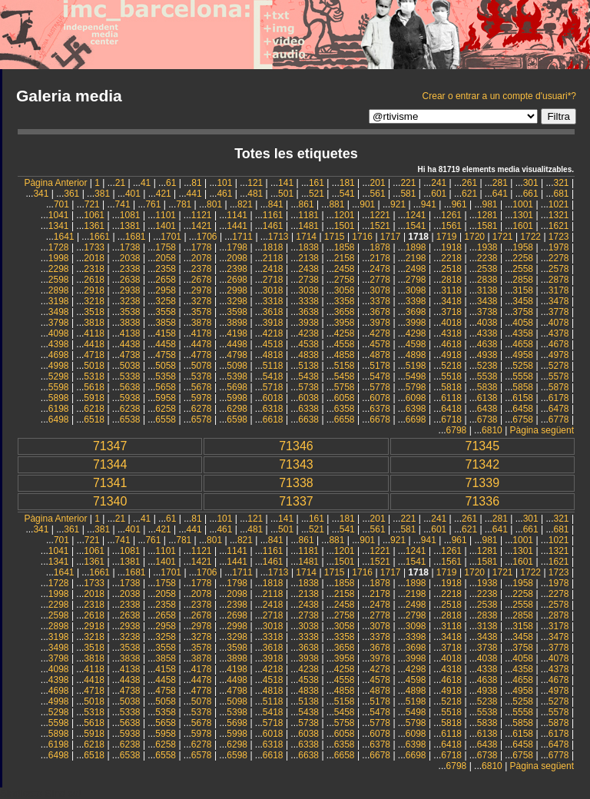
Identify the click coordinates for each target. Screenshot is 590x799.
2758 (344, 279)
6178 (559, 398)
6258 (165, 408)
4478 (201, 344)
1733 (94, 247)
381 (102, 193)
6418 (451, 408)
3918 (273, 322)
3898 (237, 322)
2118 (273, 258)
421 (163, 193)
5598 (58, 387)
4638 (487, 344)
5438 (308, 376)
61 (171, 182)
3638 (308, 312)
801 (214, 204)
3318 (273, 301)
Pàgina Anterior (55, 182)
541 (347, 193)
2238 (487, 258)
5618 (94, 387)
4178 (201, 333)
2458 (344, 269)
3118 (451, 290)
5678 (201, 387)
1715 (334, 236)
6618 (273, 419)
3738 (487, 312)
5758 (344, 387)
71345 (483, 446)
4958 (522, 355)
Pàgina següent (542, 430)
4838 (308, 355)
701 (61, 204)
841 (275, 204)
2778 (380, 279)
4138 (130, 333)
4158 (165, 333)
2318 (94, 269)
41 (146, 182)
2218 (451, 258)
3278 (201, 301)
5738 (308, 387)
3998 (416, 322)
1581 (487, 225)
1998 (58, 258)
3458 (522, 301)
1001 (522, 204)
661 (531, 193)
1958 (522, 247)
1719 (446, 236)
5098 (237, 365)
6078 (380, 398)
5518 (451, 376)
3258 (165, 301)
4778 (201, 355)
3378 (380, 301)
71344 (110, 464)
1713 (278, 236)
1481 (308, 225)
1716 (362, 236)
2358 (165, 269)
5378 (201, 376)
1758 (165, 247)
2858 (522, 279)
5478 (380, 376)
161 (316, 182)
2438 (308, 269)
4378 (559, 333)
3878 (201, 322)
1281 (487, 215)
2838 (487, 279)
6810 (492, 430)
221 (408, 182)
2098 (237, 258)
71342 (483, 464)
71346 (296, 446)
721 (92, 204)
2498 (416, 269)
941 (428, 204)
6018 (273, 398)
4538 (308, 344)
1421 (201, 225)
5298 (58, 376)
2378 (201, 269)
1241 (416, 215)
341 (40, 193)
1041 (58, 215)
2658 (165, 279)
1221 (380, 215)
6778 (559, 419)
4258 (344, 333)
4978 (559, 355)
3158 (522, 290)
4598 (416, 344)
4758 (165, 355)
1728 (58, 247)
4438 (130, 344)
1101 (165, 215)
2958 (165, 290)
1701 (171, 236)
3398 (416, 301)
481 (255, 193)
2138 (308, 258)
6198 (58, 408)
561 (378, 193)
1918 (451, 247)
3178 (559, 290)
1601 (522, 225)
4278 (380, 333)
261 (469, 182)
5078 (201, 365)
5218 (451, 365)
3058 (344, 290)
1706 (207, 236)
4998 (58, 365)
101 (224, 182)
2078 (201, 258)
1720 (474, 236)
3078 (380, 290)
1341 (58, 225)
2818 (451, 279)
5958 (165, 398)
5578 (559, 376)
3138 (487, 290)
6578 (201, 419)
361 (71, 193)
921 (398, 204)
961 (459, 204)
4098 (58, 333)
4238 (308, 333)
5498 (416, 376)
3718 (451, 312)
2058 (165, 258)
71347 (110, 446)
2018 (94, 258)
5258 (522, 365)
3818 (94, 322)
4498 (237, 344)
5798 (416, 387)
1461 (273, 225)
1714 (306, 236)
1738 (130, 247)
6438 (487, 408)
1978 (559, 247)
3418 (451, 301)
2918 (94, 290)
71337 (296, 501)
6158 (522, 398)
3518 (94, 312)
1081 (130, 215)
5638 (130, 387)
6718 (451, 419)
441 (194, 193)
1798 (237, 247)
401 (133, 193)
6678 (380, 419)
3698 (416, 312)
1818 (273, 247)
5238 (487, 365)
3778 (559, 312)
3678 (380, 312)
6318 (273, 408)
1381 (130, 225)
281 (500, 182)
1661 (99, 236)
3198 (58, 301)
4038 (487, 322)
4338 (487, 333)
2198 (416, 258)
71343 (296, 464)
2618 (94, 279)
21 (120, 182)
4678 (559, 344)
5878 (559, 387)
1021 (559, 204)
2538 (487, 269)
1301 (522, 215)
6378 (380, 408)
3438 (487, 301)
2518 (451, 269)
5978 (201, 398)
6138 (487, 398)
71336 (483, 501)
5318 (94, 376)
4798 (237, 355)
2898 (58, 290)
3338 (308, 301)
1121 (201, 215)
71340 (110, 501)
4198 (237, 333)
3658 (344, 312)
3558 (165, 312)
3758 (522, 312)
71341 (110, 482)
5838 (487, 387)
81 (196, 182)
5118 (273, 365)
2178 (380, 258)
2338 (130, 269)
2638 (130, 279)
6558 (165, 419)
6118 (451, 398)
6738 (487, 419)
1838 (308, 247)
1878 (380, 247)
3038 (308, 290)
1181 (308, 215)
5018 (94, 365)
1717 (390, 236)
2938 (130, 290)
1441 (237, 225)
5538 (487, 376)
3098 (416, 290)
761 (153, 204)
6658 (344, 419)
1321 (559, 215)
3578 (201, 312)
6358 (344, 408)
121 (255, 182)
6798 (456, 430)
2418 (273, 269)
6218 (94, 408)
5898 (58, 398)
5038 (130, 365)
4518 (273, 344)
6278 (201, 408)
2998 (237, 290)
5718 (273, 387)
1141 (237, 215)
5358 (165, 376)
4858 (344, 355)
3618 (273, 312)
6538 (130, 419)
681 (561, 193)
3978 (380, 322)
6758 (522, 419)
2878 (559, 279)
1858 (344, 247)
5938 (130, 398)
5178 (380, 365)
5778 (380, 387)
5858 (522, 387)
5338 (130, 376)
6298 (237, 408)
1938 (487, 247)
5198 (416, 365)
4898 (416, 355)
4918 (451, 355)
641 (500, 193)
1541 (416, 225)
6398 (416, 408)
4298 (416, 333)
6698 (416, 419)
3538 (130, 312)
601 (438, 193)
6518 (94, 419)
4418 (94, 344)
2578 (559, 269)
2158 (344, 258)
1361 (94, 225)
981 (490, 204)
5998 (237, 398)
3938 (308, 322)
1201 (344, 215)
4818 (273, 355)
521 (316, 193)
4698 (58, 355)
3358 (344, 301)
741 (123, 204)
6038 (308, 398)
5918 (94, 398)
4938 (487, 355)
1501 (344, 225)
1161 (273, 215)
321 (561, 182)
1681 (135, 236)
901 (367, 204)
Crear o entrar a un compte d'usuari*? (499, 96)
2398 (237, 269)
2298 (58, 269)
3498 (58, 312)
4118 (94, 333)
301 (531, 182)
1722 (530, 236)
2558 (522, 269)
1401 (165, 225)
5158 (344, 365)
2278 (559, 258)
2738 (308, 279)
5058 (165, 365)
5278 (559, 365)
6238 (130, 408)
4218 (273, 333)
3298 (237, 301)
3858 (165, 322)
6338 (308, 408)
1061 (94, 215)
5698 (237, 387)
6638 (308, 419)
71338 (296, 482)
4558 (344, 344)
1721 (502, 236)
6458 (522, 408)
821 (245, 204)
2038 (130, 258)
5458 (344, 376)
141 (285, 182)
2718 (273, 279)
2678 (201, 279)
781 (183, 204)
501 (285, 193)
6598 (237, 419)
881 (336, 204)
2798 (416, 279)
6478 (559, 408)
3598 (237, 312)
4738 (130, 355)
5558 (522, 376)
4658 (522, 344)
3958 (344, 322)
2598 (58, 279)
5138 (308, 365)
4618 (451, 344)
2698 (237, 279)
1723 (559, 236)
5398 (237, 376)
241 (438, 182)
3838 (130, 322)
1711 (242, 236)
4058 (522, 322)
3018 (273, 290)
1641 (64, 236)
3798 (58, 322)
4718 (94, 355)
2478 (380, 269)
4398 (58, 344)
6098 (416, 398)
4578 (380, 344)
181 (347, 182)
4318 (451, 333)
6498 (58, 419)
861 (306, 204)
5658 (165, 387)
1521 (380, 225)
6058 (344, 398)
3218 (94, 301)
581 (408, 193)
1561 (451, 225)
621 (469, 193)
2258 (522, 258)
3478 (559, 301)
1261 (451, 215)
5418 (273, 376)
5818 (451, 387)
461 (224, 193)
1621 (559, 225)
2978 (201, 290)
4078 (559, 322)
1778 (201, 247)
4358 (522, 333)
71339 (483, 482)
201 (378, 182)
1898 (416, 247)
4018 (451, 322)
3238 (130, 301)
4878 (380, 355)
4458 (165, 344)
